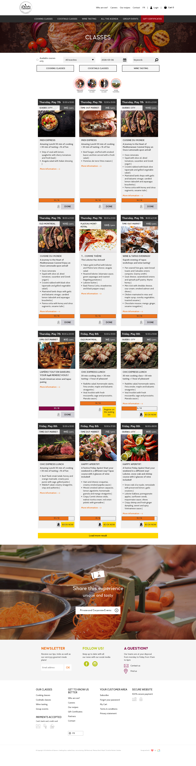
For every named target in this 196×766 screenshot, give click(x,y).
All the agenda (109, 19)
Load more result (98, 535)
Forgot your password (110, 699)
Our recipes (125, 7)
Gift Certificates (152, 19)
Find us (130, 671)
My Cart (103, 704)
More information (50, 169)
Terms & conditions (108, 709)
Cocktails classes (67, 19)
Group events (130, 19)
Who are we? (102, 7)
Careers (113, 7)
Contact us (132, 665)
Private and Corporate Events (99, 610)
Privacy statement (108, 713)
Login (154, 7)
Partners (72, 716)
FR (143, 7)
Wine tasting (89, 19)
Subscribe (104, 695)
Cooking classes (43, 19)
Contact (136, 7)
